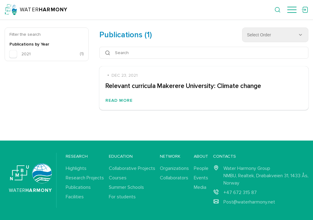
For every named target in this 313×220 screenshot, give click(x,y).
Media (196, 188)
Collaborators (173, 178)
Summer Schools (126, 195)
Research (77, 157)
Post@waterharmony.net (245, 210)
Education (119, 157)
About (196, 157)
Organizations (173, 169)
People (197, 169)
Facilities (75, 205)
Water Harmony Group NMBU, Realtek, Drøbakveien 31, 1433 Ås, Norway (258, 180)
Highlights (77, 169)
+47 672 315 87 (234, 200)
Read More (119, 101)
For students (122, 205)
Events (197, 178)
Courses (117, 186)
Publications (80, 195)
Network (167, 157)
